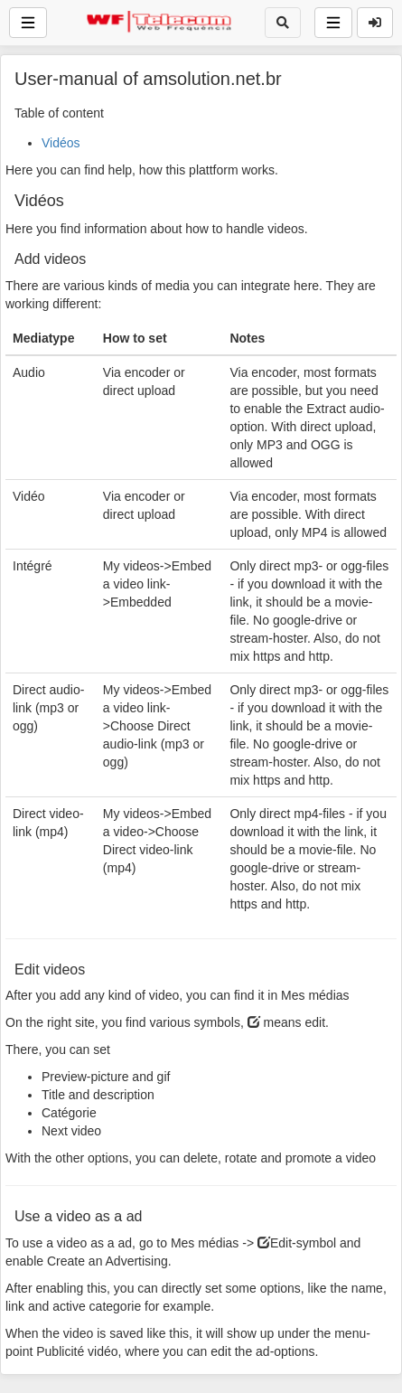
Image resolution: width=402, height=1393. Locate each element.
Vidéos (61, 143)
